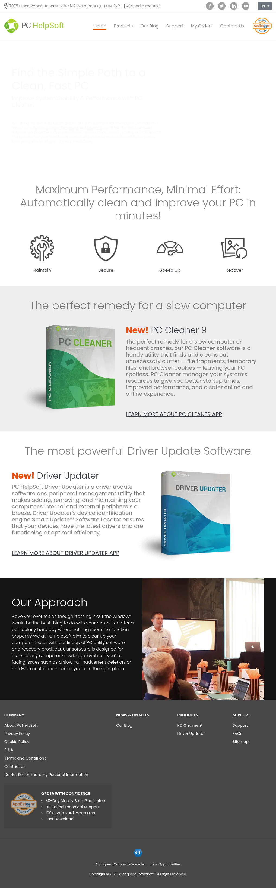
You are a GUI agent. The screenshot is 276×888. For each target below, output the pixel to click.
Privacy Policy (98, 127)
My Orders (201, 26)
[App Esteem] (262, 34)
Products (123, 26)
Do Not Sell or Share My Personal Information (46, 774)
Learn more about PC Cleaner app (174, 414)
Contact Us (232, 26)
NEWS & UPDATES (132, 715)
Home (99, 26)
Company (14, 715)
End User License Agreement (56, 127)
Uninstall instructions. (75, 141)
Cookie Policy (16, 741)
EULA (8, 750)
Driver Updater (55, 475)
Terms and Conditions (25, 758)
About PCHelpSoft (21, 725)
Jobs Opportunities (165, 864)
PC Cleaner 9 (166, 330)
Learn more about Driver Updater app (65, 553)
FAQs (237, 733)
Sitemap (241, 741)
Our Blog (150, 26)
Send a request (145, 6)
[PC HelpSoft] (34, 26)
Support (174, 26)
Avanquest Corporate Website (120, 864)
